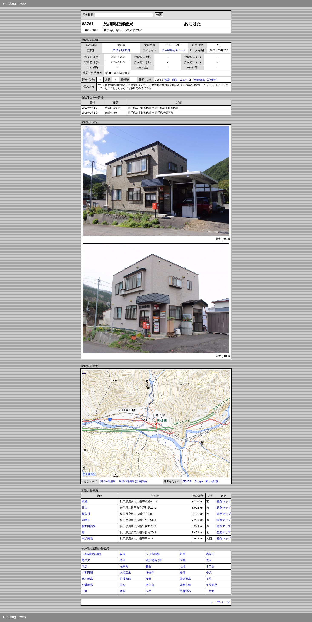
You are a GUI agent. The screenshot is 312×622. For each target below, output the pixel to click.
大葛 (182, 560)
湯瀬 (84, 501)
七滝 (182, 566)
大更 (148, 591)
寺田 (148, 578)
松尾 (182, 572)
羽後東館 (125, 578)
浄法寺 (150, 572)
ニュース (185, 79)
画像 (174, 79)
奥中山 (150, 584)
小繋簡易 (87, 584)
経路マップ (224, 501)
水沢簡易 (87, 538)
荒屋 (182, 554)
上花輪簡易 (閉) (91, 554)
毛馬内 (124, 566)
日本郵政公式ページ (173, 50)
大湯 (209, 560)
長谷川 (86, 513)
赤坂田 (210, 554)
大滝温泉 (125, 572)
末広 (84, 566)
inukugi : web (14, 3)
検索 (167, 79)
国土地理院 (211, 481)
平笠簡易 (211, 584)
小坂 (209, 572)
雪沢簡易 (185, 578)
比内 (84, 591)
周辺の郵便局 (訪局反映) (133, 481)
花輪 (122, 554)
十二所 (210, 566)
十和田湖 (87, 572)
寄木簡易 (87, 578)
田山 (84, 507)
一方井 (210, 591)
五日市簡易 (153, 554)
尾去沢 (86, 560)
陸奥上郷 (185, 584)
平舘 (209, 578)
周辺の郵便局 (108, 481)
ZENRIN (187, 481)
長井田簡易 (89, 526)
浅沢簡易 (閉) (154, 560)
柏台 (148, 566)
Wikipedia (199, 79)
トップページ (220, 602)
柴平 (122, 560)
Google (199, 481)
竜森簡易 (185, 591)
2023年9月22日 (121, 50)
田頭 (122, 584)
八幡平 (86, 520)
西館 (122, 591)
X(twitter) (212, 79)
